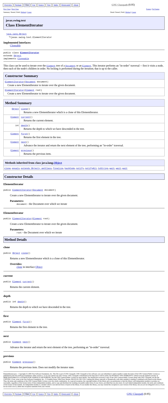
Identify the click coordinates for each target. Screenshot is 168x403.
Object (17, 55)
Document (30, 80)
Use (33, 5)
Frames (148, 9)
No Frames (155, 9)
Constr (29, 12)
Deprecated (65, 5)
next (23, 140)
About (76, 5)
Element (29, 89)
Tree (49, 5)
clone (24, 107)
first (24, 132)
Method (23, 12)
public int (10, 303)
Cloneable (15, 45)
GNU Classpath (120, 4)
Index (56, 5)
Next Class (15, 9)
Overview (8, 5)
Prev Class (6, 9)
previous (26, 149)
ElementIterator (29, 52)
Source (41, 5)
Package (18, 5)
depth (24, 124)
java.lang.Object (16, 33)
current (25, 115)
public (7, 189)
